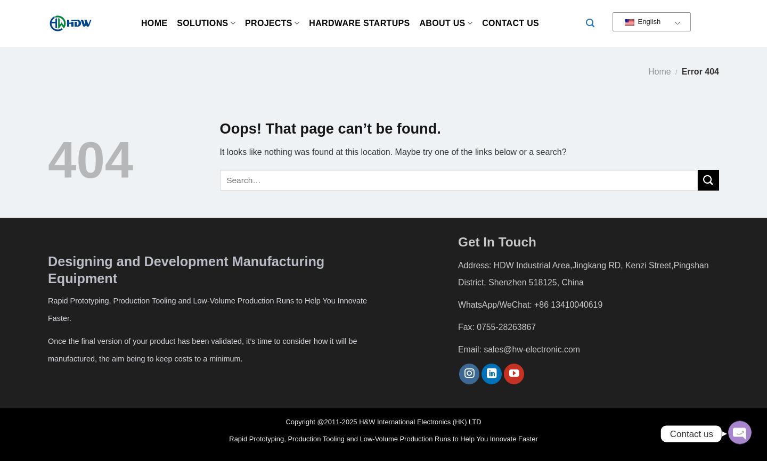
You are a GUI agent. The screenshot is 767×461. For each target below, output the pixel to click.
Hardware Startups (359, 23)
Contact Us (510, 23)
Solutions (206, 23)
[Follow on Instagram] (469, 374)
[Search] (590, 23)
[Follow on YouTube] (514, 374)
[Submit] (708, 180)
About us (446, 23)
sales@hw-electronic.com (532, 349)
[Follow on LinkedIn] (492, 374)
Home (154, 23)
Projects (272, 23)
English (642, 22)
